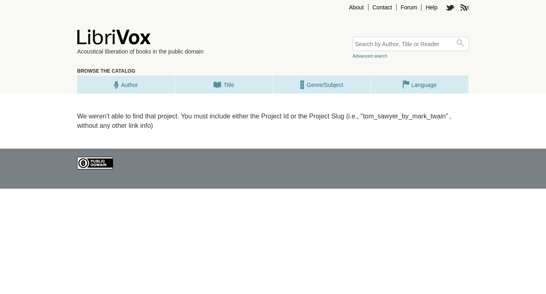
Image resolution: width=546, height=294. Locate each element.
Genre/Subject (321, 84)
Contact (382, 7)
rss (467, 7)
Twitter (452, 7)
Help (431, 7)
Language (420, 84)
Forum (409, 7)
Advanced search (370, 55)
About (356, 7)
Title (223, 84)
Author (126, 84)
